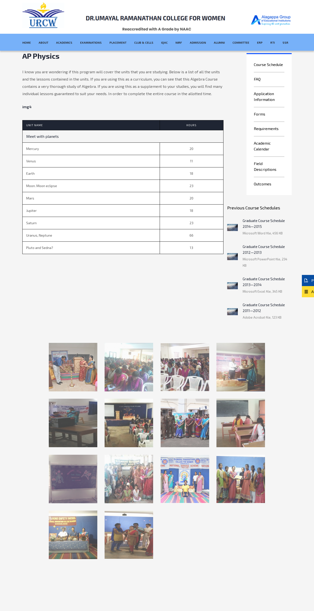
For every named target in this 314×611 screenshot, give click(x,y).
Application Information (264, 96)
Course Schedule (268, 64)
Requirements (266, 128)
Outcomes (262, 184)
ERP (260, 42)
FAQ (257, 79)
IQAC (164, 42)
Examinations (91, 42)
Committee (240, 42)
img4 (27, 107)
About (43, 42)
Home (26, 42)
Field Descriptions (265, 166)
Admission (198, 42)
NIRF (178, 42)
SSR (285, 42)
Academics (64, 42)
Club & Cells (143, 42)
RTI (272, 42)
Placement (117, 42)
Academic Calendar (262, 146)
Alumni (219, 42)
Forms (259, 114)
